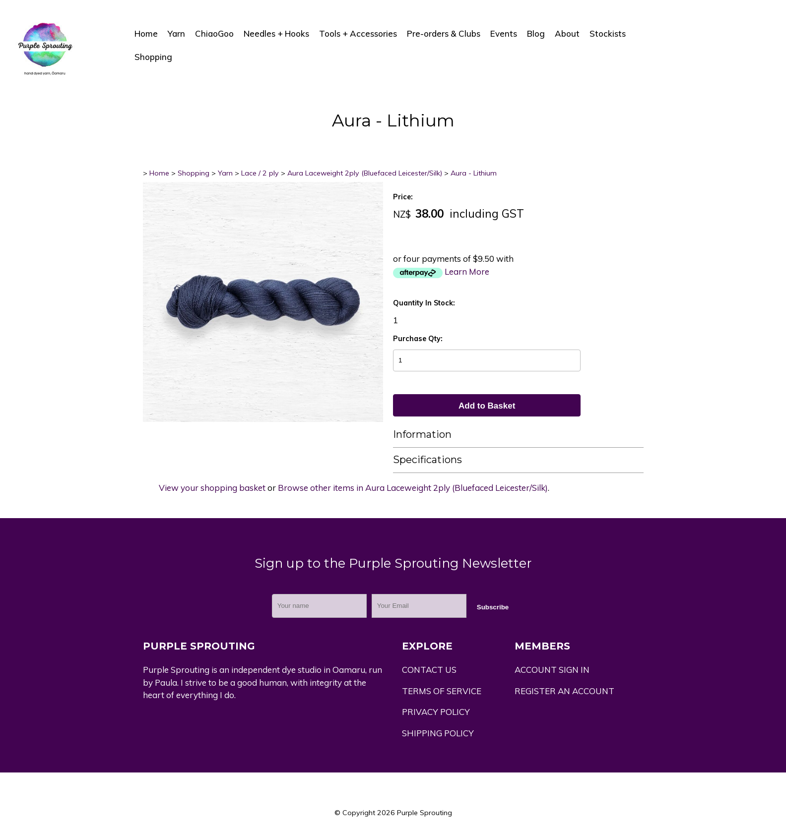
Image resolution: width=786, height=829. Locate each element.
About (567, 33)
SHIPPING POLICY (438, 733)
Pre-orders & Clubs (443, 33)
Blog (536, 33)
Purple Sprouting (424, 812)
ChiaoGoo (214, 33)
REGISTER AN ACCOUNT (564, 691)
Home (146, 33)
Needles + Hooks (276, 33)
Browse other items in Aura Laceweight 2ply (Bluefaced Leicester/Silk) (413, 487)
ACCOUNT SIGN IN (552, 669)
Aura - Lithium (474, 173)
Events (503, 33)
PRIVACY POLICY (436, 712)
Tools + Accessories (358, 33)
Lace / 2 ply (260, 173)
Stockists (608, 33)
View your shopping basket (212, 487)
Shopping (153, 57)
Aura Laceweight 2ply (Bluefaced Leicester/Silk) (364, 173)
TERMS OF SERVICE (441, 691)
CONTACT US (429, 669)
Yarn (176, 33)
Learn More (467, 271)
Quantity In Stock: (424, 302)
